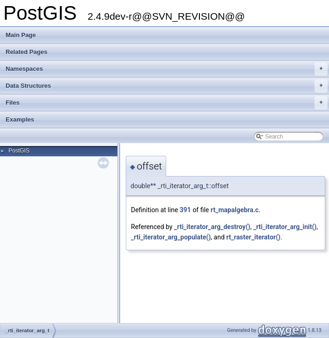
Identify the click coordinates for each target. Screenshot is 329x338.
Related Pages (26, 51)
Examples (20, 119)
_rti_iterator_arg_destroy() (212, 226)
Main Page (21, 34)
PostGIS (19, 150)
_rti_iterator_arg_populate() (171, 237)
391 (185, 210)
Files (167, 102)
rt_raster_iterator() (253, 237)
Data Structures (167, 85)
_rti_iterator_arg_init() (284, 226)
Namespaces (167, 69)
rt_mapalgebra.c (235, 210)
